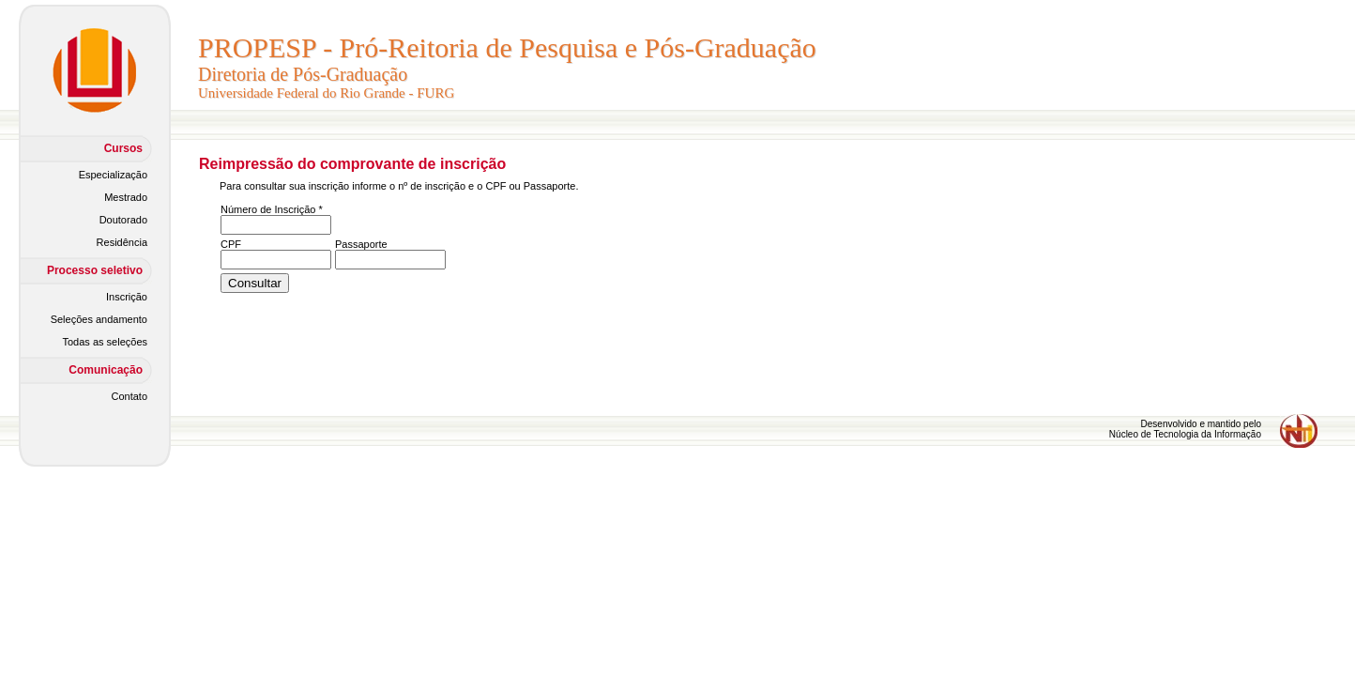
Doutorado (123, 219)
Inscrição (126, 296)
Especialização (113, 174)
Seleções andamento (99, 319)
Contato (129, 396)
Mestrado (125, 197)
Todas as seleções (105, 341)
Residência (122, 242)
